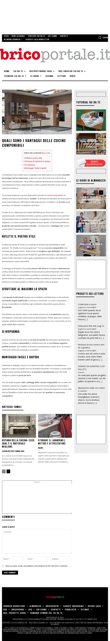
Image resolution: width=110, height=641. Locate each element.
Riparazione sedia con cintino (91, 388)
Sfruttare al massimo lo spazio (37, 161)
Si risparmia (29, 165)
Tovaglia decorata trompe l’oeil (91, 120)
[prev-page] (4, 471)
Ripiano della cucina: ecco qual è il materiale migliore (18, 443)
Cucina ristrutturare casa (13, 451)
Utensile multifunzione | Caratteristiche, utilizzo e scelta (91, 198)
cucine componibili (55, 195)
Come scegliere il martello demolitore (91, 222)
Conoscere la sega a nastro (91, 245)
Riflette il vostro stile (33, 158)
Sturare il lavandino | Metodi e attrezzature (52, 442)
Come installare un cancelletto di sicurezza (91, 143)
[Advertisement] (52, 498)
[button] (103, 37)
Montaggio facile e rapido (35, 168)
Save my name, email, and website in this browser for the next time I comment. (36, 566)
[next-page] (8, 471)
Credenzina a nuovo (87, 304)
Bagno (40, 448)
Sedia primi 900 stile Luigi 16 (91, 326)
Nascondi (45, 153)
